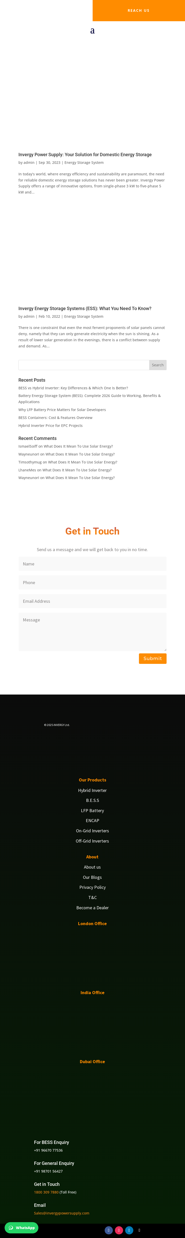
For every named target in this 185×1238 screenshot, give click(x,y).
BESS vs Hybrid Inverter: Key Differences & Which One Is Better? (73, 387)
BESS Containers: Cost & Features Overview (55, 417)
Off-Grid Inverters (92, 841)
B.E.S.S (92, 800)
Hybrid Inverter (92, 790)
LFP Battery (92, 810)
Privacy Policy (92, 887)
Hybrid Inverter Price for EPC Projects (50, 425)
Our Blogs (92, 877)
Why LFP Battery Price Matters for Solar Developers (62, 409)
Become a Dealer (92, 908)
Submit (153, 658)
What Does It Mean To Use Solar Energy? (78, 446)
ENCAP (92, 820)
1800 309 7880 (46, 1192)
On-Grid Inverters (92, 831)
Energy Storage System (84, 162)
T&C (92, 897)
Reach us (139, 10)
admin (29, 162)
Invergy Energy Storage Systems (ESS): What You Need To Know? (84, 308)
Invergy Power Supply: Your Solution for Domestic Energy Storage (85, 154)
